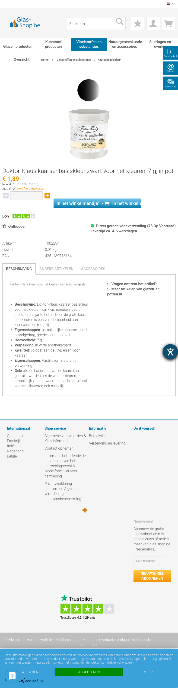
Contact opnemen (58, 448)
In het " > (98, 203)
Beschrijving (19, 269)
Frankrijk (14, 441)
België (12, 456)
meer (148, 672)
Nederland (15, 451)
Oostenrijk (15, 436)
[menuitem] (9, 4)
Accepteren (89, 672)
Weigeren (30, 672)
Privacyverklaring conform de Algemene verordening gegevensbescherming (62, 491)
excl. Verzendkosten (31, 188)
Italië (11, 446)
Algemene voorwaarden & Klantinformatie (65, 438)
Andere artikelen (56, 269)
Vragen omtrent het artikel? (132, 284)
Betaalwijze (98, 436)
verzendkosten (81, 639)
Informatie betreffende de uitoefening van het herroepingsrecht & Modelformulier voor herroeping (65, 466)
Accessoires (93, 269)
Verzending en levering (107, 443)
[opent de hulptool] (170, 351)
